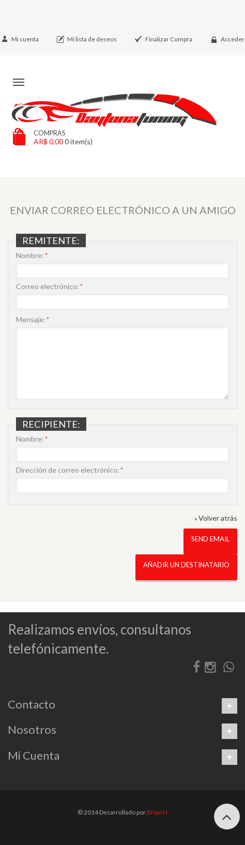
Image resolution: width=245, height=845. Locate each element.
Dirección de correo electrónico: (67, 470)
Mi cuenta (25, 39)
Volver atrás (215, 518)
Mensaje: (30, 319)
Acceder (232, 39)
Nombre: (30, 255)
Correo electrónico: (47, 286)
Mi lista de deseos (92, 39)
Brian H (157, 812)
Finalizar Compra (168, 39)
